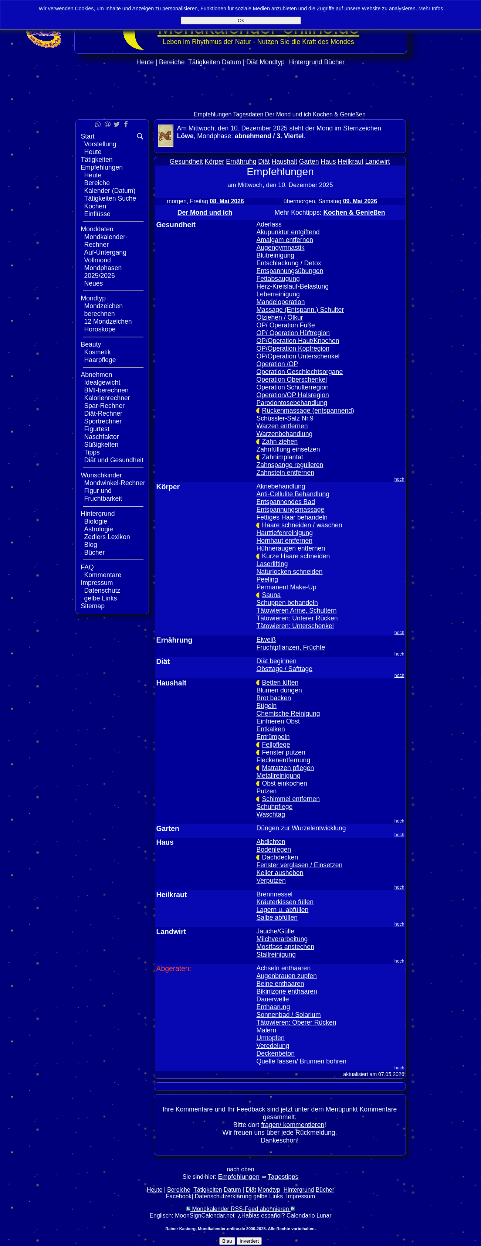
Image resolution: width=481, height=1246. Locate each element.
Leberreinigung (277, 294)
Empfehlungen (212, 114)
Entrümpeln (272, 737)
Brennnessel (274, 894)
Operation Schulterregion (292, 387)
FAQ (87, 567)
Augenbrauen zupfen (286, 976)
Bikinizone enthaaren (286, 991)
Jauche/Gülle (275, 931)
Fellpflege (276, 744)
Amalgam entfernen (284, 240)
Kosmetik (97, 352)
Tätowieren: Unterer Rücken (297, 618)
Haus (328, 161)
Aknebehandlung (280, 486)
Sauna (271, 595)
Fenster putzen (283, 752)
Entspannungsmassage (290, 509)
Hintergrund (305, 62)
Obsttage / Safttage (284, 669)
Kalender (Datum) (110, 190)
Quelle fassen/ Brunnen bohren (301, 1061)
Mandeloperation (280, 302)
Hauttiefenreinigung (284, 533)
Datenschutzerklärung (223, 1196)
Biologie (96, 521)
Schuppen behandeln (287, 602)
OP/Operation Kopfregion (292, 348)
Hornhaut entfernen (284, 540)
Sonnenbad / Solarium (288, 1014)
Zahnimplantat (282, 457)
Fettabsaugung (277, 278)
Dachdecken (280, 857)
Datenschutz (102, 590)
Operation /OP (277, 364)
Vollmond (97, 260)
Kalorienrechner (107, 398)
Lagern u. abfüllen (282, 909)
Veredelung (272, 1045)
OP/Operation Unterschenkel (297, 356)
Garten (309, 161)
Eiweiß (266, 639)
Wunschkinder (101, 475)
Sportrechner (103, 421)
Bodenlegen (273, 849)
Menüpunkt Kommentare (361, 1109)
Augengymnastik (280, 247)
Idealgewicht (102, 382)
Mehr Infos (431, 8)
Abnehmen (96, 374)
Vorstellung (100, 144)
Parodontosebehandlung (291, 402)
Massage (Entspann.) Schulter (300, 309)
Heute (145, 62)
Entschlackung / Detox (288, 263)
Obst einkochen (284, 783)
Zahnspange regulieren (289, 465)
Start (88, 136)
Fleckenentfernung (283, 760)
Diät (252, 62)
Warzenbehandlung (284, 434)
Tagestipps (283, 1176)
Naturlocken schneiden (289, 571)
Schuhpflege (274, 806)
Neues (93, 283)
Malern (266, 1030)
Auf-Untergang (105, 252)
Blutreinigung (275, 255)
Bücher (334, 62)
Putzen (266, 791)
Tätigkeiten (204, 62)
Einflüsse (97, 214)
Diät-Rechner (103, 413)
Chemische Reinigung (288, 713)
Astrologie (98, 529)
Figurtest (96, 429)
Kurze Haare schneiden (296, 556)
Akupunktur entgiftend (287, 232)
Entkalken (270, 729)
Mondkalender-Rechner (106, 240)
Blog (90, 544)
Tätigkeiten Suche (110, 198)
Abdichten (270, 841)
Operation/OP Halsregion (292, 395)
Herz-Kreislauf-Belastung (292, 286)
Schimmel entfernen (290, 799)
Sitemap (93, 606)
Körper (214, 161)
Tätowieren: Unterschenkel (294, 626)
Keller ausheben (279, 872)
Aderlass (268, 224)
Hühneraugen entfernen (290, 548)
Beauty (91, 344)
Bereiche (171, 62)
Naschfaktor (101, 436)
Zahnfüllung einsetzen (288, 449)
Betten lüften (280, 682)
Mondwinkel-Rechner (114, 483)
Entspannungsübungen (289, 271)
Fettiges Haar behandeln (292, 517)
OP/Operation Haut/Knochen (297, 340)
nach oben (240, 1169)
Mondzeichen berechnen (103, 309)
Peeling (267, 579)
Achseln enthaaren (283, 968)
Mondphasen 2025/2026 (103, 271)
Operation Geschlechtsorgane (299, 371)
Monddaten (97, 229)
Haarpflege (100, 360)
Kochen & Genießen (339, 114)
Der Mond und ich (288, 114)
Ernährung (241, 161)
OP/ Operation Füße (285, 325)
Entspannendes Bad (285, 501)
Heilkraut (350, 161)
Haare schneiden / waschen (302, 525)
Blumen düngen (279, 690)
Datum (231, 62)
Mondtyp (272, 62)
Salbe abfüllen (277, 917)
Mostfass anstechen (285, 946)
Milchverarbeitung (282, 939)
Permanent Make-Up (286, 587)
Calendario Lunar (309, 1215)
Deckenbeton (275, 1053)
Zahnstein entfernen (285, 472)
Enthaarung (273, 1007)
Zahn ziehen (280, 441)
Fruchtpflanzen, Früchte (290, 647)
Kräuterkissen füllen (285, 902)
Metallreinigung (278, 775)
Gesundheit (186, 161)
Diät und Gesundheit (113, 460)
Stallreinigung (276, 954)
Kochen (95, 206)
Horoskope (100, 329)
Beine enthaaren (280, 983)
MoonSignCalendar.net (204, 1215)
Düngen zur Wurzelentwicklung (301, 828)
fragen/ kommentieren (292, 1124)
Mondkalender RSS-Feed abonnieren (240, 1209)
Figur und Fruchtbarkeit (103, 494)
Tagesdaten (248, 114)
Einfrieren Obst (277, 721)
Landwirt (377, 161)
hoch (399, 479)
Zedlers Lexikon (107, 537)
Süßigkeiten (101, 444)
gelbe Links (100, 598)
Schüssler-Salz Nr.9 (285, 418)
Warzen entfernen (282, 426)
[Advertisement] (240, 104)
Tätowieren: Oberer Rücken (296, 1022)
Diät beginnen (276, 661)
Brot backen (273, 698)
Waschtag (270, 814)
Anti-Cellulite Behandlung (292, 494)
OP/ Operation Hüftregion (293, 333)
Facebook (179, 1196)
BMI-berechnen (106, 390)
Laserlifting (272, 564)
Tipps (92, 452)
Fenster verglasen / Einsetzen (299, 865)
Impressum (97, 582)
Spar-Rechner (104, 405)
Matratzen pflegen (288, 768)
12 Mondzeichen (108, 321)
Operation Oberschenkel (291, 379)
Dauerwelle (272, 999)
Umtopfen (270, 1038)
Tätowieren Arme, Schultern (296, 610)
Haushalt (284, 161)
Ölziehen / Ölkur (279, 317)
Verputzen (270, 880)
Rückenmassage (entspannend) (308, 410)
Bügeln (266, 705)
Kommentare (103, 575)
